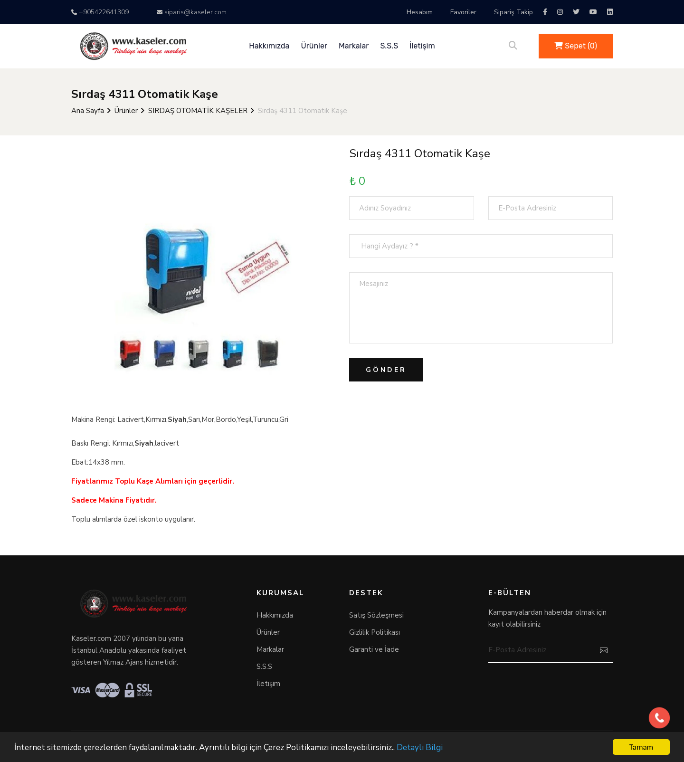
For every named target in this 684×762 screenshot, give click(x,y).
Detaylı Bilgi (420, 747)
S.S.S (389, 45)
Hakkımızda (269, 45)
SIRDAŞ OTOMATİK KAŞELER (197, 110)
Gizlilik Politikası (374, 632)
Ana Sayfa (87, 110)
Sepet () (575, 45)
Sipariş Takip (513, 12)
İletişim (422, 45)
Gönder (386, 369)
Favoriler (463, 12)
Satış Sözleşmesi (376, 615)
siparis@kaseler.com (192, 12)
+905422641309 (100, 12)
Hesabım (420, 12)
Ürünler (314, 45)
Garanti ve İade (374, 649)
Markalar (354, 45)
